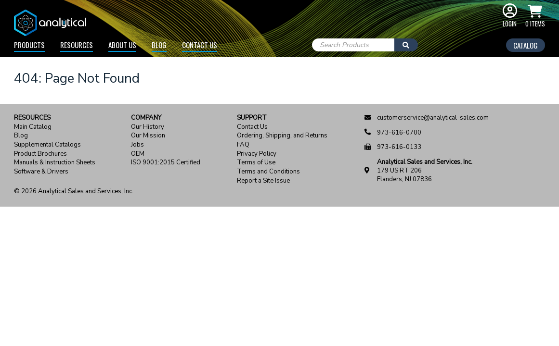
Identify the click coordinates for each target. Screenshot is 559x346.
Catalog (525, 45)
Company (146, 118)
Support (252, 118)
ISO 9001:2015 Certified (165, 163)
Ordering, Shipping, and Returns (282, 136)
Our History (147, 127)
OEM (137, 154)
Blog (159, 44)
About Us (122, 44)
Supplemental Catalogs (47, 145)
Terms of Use (256, 163)
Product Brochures (40, 154)
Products (29, 44)
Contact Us (199, 44)
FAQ (243, 145)
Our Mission (148, 136)
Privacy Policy (256, 154)
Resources (76, 44)
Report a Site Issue (263, 181)
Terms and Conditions (268, 172)
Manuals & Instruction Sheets (54, 163)
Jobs (137, 145)
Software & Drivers (41, 172)
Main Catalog (33, 127)
